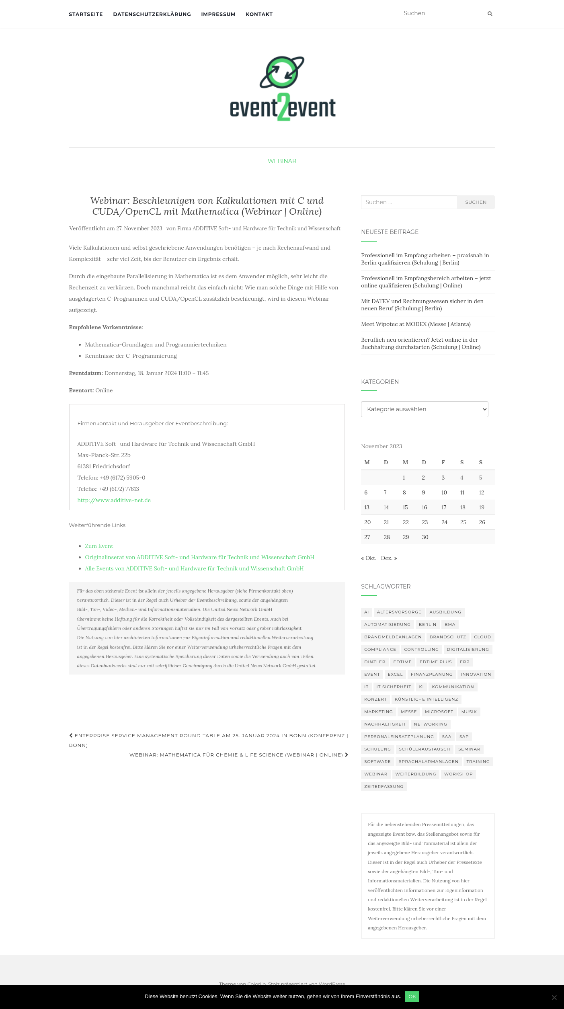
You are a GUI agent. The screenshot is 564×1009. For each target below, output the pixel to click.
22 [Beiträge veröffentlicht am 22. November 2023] (406, 522)
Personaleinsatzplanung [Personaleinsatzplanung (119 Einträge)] (399, 736)
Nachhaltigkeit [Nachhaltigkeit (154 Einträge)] (385, 724)
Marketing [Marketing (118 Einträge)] (378, 711)
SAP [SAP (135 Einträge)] (464, 736)
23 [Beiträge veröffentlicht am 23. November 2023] (425, 522)
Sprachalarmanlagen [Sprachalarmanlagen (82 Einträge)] (429, 761)
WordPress (332, 984)
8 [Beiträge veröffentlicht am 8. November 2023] (404, 492)
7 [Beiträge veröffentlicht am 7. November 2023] (385, 492)
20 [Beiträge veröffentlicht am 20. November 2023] (367, 522)
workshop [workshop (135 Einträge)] (458, 774)
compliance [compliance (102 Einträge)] (380, 649)
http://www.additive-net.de (114, 500)
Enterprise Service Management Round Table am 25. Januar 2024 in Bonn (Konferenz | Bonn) (209, 740)
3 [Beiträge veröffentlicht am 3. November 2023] (443, 477)
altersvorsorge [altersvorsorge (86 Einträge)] (399, 612)
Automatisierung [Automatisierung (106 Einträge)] (387, 624)
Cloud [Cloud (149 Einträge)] (482, 637)
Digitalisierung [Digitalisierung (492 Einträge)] (468, 649)
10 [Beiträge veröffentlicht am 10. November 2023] (444, 492)
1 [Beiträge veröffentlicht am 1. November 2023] (404, 477)
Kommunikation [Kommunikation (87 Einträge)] (453, 686)
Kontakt (259, 14)
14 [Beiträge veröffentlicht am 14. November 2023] (386, 507)
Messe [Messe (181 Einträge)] (409, 711)
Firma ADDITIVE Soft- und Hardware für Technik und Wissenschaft (258, 228)
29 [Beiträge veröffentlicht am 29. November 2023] (406, 537)
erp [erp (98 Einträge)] (465, 661)
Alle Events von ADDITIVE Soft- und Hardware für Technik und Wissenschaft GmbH (194, 568)
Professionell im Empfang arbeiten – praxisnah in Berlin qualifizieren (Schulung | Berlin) (425, 259)
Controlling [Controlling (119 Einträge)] (421, 649)
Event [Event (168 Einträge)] (372, 674)
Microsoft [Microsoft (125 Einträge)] (439, 711)
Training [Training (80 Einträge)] (478, 761)
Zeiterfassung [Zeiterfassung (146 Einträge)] (384, 786)
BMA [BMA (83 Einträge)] (450, 624)
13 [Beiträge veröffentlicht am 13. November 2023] (366, 507)
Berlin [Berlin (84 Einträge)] (428, 624)
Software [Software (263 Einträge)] (377, 761)
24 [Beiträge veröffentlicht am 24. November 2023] (445, 522)
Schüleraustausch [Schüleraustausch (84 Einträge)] (425, 749)
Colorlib (256, 984)
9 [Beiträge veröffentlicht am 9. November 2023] (423, 492)
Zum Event (99, 546)
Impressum (218, 14)
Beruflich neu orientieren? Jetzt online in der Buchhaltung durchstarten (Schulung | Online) (420, 343)
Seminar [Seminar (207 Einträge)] (469, 749)
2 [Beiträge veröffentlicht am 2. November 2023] (423, 477)
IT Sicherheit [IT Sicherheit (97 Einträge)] (394, 686)
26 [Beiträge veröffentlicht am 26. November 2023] (482, 522)
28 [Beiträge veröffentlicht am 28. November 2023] (387, 537)
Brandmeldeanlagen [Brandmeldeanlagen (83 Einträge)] (393, 637)
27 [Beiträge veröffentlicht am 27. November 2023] (367, 537)
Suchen (476, 202)
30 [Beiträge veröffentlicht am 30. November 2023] (425, 537)
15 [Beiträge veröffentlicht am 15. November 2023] (405, 507)
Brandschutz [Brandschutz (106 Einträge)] (448, 637)
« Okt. (369, 558)
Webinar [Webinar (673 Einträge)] (376, 774)
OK (412, 996)
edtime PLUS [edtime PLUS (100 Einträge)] (436, 661)
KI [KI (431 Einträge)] (421, 686)
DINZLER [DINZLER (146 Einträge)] (375, 661)
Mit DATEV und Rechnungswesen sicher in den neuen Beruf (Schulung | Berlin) (422, 304)
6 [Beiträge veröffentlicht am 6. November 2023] (365, 492)
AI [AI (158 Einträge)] (366, 612)
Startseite (86, 14)
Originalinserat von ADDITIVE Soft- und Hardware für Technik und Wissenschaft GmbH (200, 557)
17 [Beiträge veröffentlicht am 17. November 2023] (444, 507)
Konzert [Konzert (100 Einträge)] (375, 699)
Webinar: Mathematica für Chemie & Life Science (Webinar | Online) (239, 755)
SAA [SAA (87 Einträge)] (447, 736)
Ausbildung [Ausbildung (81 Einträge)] (445, 612)
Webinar (282, 161)
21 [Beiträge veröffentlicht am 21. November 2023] (386, 522)
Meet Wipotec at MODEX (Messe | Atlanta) (416, 324)
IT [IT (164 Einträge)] (366, 686)
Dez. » (389, 558)
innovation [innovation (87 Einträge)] (476, 674)
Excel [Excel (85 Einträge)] (395, 674)
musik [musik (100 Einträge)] (469, 711)
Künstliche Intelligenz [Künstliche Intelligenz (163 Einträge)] (426, 699)
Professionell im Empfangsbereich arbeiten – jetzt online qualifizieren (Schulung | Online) (426, 282)
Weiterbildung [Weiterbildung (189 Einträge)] (416, 774)
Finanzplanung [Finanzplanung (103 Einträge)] (432, 674)
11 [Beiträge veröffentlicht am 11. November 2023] (462, 492)
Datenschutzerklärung (152, 14)
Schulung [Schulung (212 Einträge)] (377, 749)
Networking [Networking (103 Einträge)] (430, 724)
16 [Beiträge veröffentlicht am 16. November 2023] (424, 507)
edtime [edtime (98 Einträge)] (403, 661)
